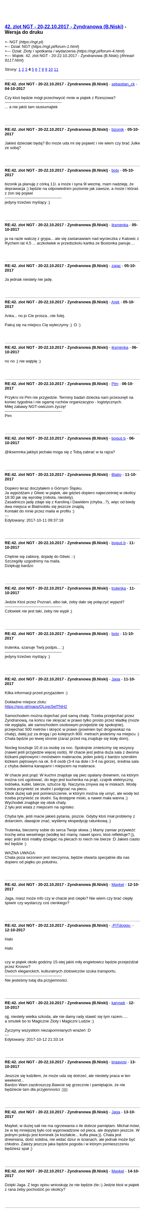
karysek (118, 1003)
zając (116, 265)
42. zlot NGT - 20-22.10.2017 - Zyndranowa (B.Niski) (64, 26)
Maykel (118, 884)
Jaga (116, 679)
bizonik (118, 129)
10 (50, 69)
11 (56, 69)
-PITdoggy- (121, 925)
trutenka (119, 588)
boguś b (119, 438)
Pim (115, 383)
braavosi (119, 1062)
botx (115, 170)
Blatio (117, 474)
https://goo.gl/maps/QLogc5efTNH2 (36, 706)
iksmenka (120, 225)
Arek (115, 302)
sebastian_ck (123, 84)
